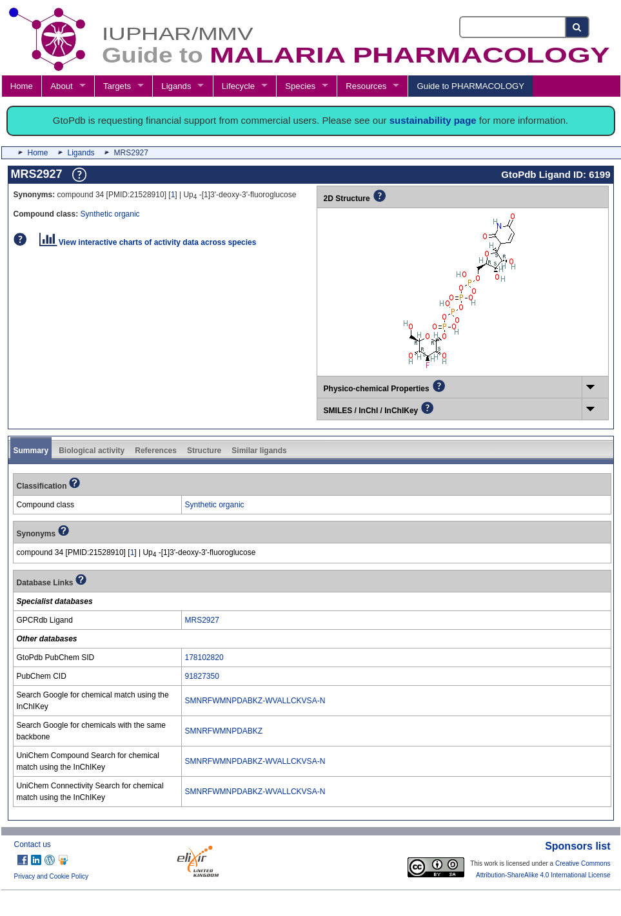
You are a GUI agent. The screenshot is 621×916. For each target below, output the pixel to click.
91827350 (202, 676)
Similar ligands (259, 450)
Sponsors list (577, 846)
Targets (117, 86)
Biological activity (91, 450)
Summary (31, 450)
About (61, 86)
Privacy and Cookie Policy (51, 876)
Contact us (32, 844)
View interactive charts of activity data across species (148, 242)
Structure (204, 450)
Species (300, 86)
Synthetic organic (110, 214)
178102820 (204, 657)
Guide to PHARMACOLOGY (470, 86)
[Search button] (577, 27)
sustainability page (433, 120)
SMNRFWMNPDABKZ (224, 731)
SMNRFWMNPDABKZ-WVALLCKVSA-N (255, 700)
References (156, 450)
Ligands (176, 86)
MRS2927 (202, 620)
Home (21, 86)
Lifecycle (238, 86)
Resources (366, 86)
